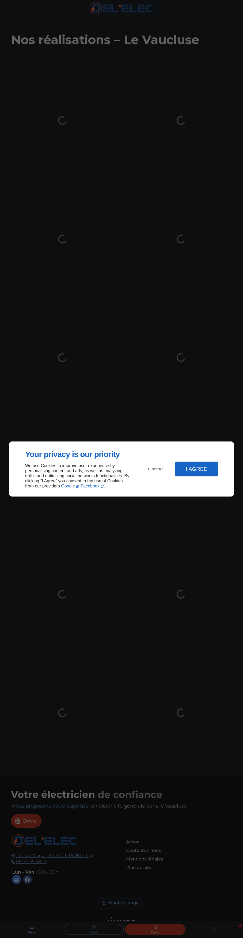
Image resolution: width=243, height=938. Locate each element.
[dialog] (121, 469)
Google (68, 486)
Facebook (90, 486)
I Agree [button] (196, 469)
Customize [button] (156, 469)
